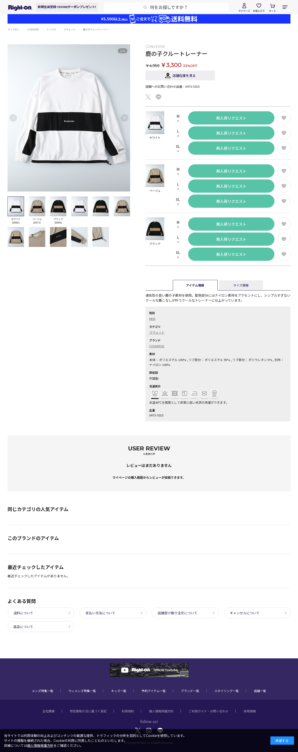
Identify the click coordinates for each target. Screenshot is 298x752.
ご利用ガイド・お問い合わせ (208, 711)
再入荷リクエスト (231, 118)
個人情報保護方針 (161, 711)
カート (272, 10)
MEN (152, 318)
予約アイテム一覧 (153, 691)
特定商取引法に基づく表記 (88, 711)
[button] (13, 118)
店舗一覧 (260, 691)
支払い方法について (100, 613)
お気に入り (259, 10)
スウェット (157, 332)
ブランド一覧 (190, 691)
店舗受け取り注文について (177, 613)
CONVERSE (156, 346)
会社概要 (48, 711)
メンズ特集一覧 (42, 691)
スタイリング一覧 (226, 691)
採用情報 (250, 711)
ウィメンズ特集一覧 (82, 691)
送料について (23, 613)
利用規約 (128, 711)
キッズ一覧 (118, 691)
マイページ (244, 10)
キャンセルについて (245, 613)
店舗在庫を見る (184, 75)
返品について (23, 626)
